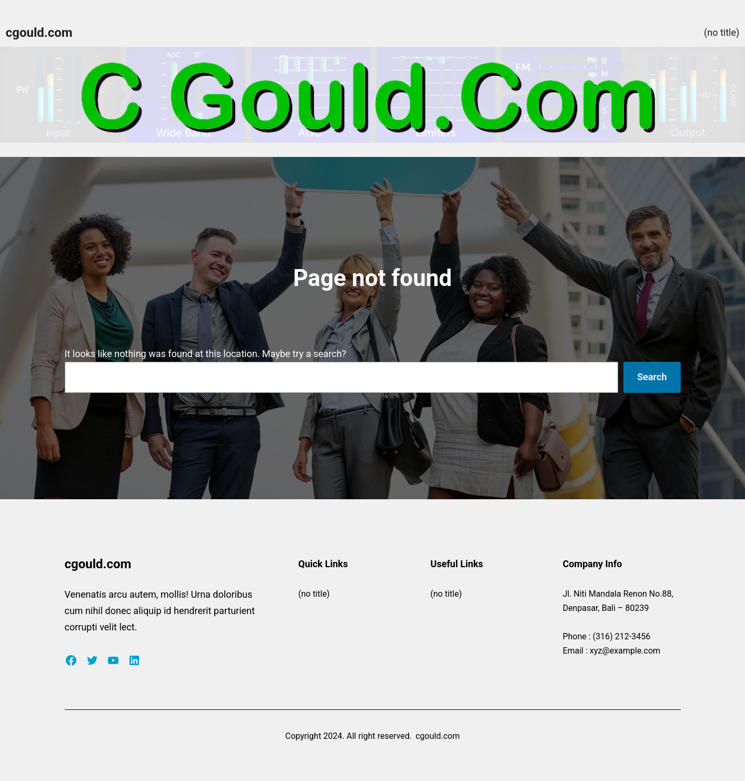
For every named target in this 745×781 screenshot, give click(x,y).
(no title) (721, 32)
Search (652, 376)
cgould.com (39, 32)
